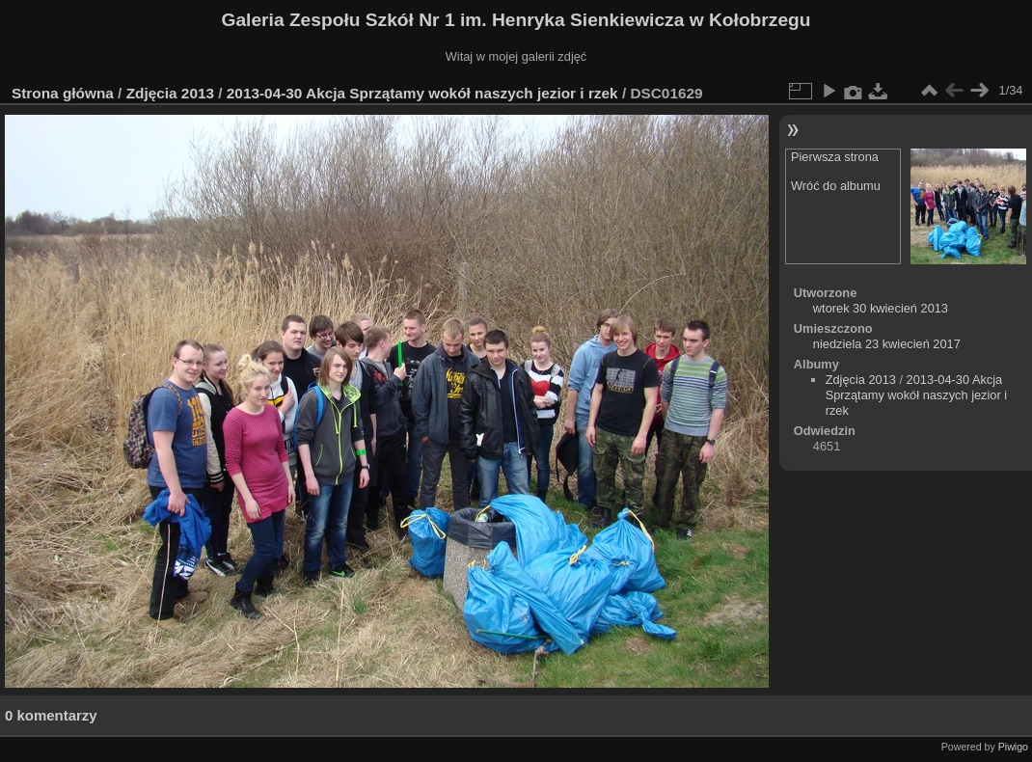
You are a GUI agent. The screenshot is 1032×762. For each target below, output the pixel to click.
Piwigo (1013, 746)
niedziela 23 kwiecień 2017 (887, 344)
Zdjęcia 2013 (170, 93)
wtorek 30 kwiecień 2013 (880, 308)
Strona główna (63, 93)
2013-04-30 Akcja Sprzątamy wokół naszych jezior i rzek (422, 93)
